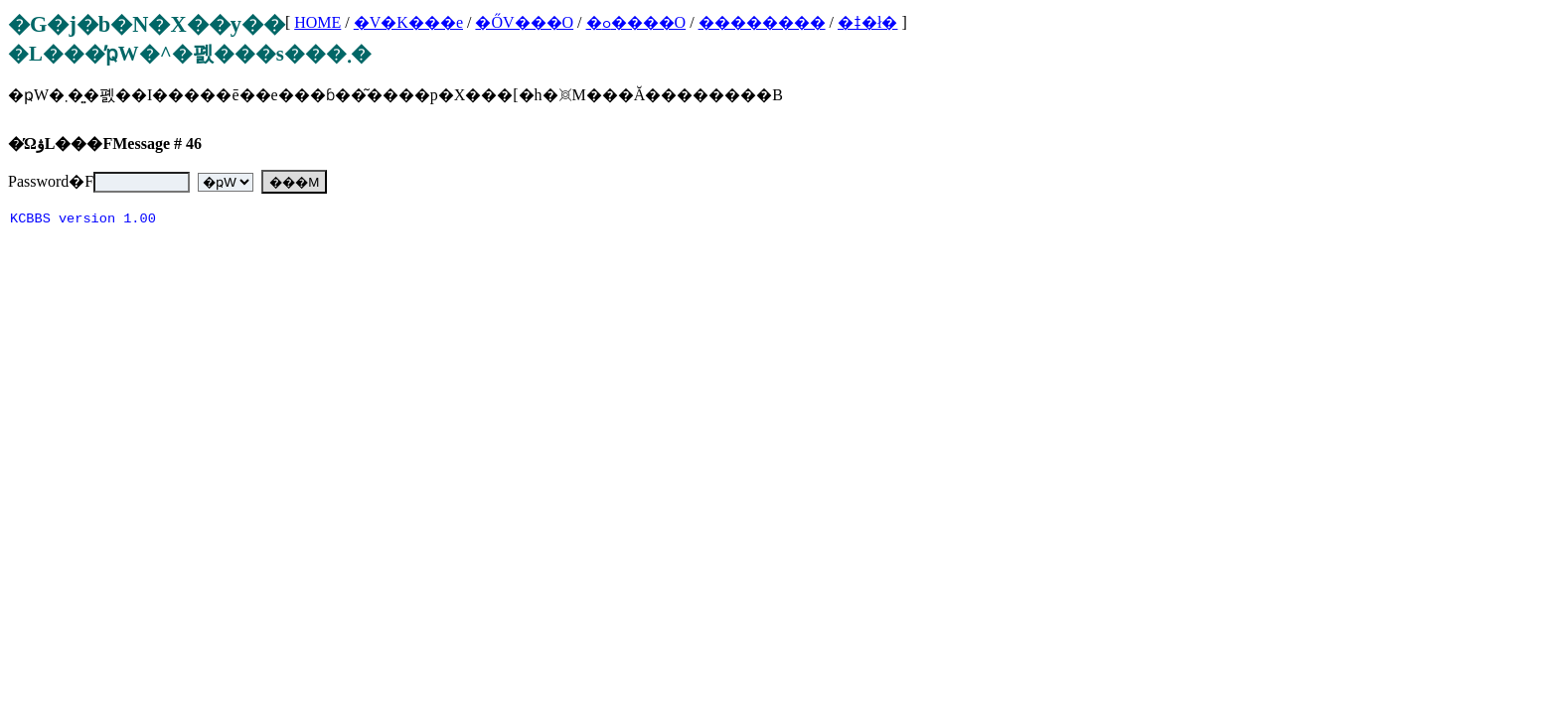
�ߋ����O (636, 22)
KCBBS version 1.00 (83, 221)
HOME (317, 22)
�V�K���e (408, 22)
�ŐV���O (524, 22)
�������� (762, 22)
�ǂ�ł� (867, 22)
